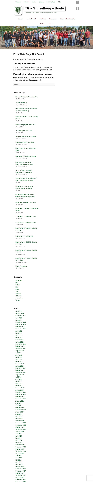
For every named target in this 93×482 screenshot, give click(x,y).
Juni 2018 (18, 458)
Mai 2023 (18, 357)
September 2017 (20, 475)
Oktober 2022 (19, 370)
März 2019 (18, 442)
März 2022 (18, 386)
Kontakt (41, 2)
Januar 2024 (19, 342)
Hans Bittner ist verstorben (24, 236)
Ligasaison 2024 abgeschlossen (25, 156)
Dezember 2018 (20, 447)
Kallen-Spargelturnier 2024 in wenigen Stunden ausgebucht (25, 195)
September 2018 (20, 451)
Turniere (42, 23)
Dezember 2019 (20, 423)
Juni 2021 (18, 405)
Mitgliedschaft (51, 2)
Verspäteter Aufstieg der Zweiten (25, 136)
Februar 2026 (19, 313)
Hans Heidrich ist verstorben (24, 142)
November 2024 (20, 324)
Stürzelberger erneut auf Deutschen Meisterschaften (24, 163)
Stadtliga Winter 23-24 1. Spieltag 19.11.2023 (26, 259)
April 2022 (18, 383)
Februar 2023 (19, 364)
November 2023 (20, 344)
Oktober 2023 (19, 346)
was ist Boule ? (31, 19)
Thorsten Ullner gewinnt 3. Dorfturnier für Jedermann (23, 171)
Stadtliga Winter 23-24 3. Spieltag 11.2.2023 (26, 243)
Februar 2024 (19, 340)
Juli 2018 (18, 455)
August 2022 (19, 375)
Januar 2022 (19, 390)
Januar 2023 (19, 366)
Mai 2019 (18, 438)
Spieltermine (52, 19)
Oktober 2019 (19, 427)
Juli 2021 (18, 403)
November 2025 (20, 316)
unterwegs (18, 298)
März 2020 (18, 418)
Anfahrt (34, 2)
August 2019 (19, 431)
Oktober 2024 (19, 326)
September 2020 (20, 410)
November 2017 (20, 471)
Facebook (77, 8)
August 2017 (19, 477)
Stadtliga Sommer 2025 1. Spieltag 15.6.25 (26, 118)
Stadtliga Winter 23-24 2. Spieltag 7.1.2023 (26, 251)
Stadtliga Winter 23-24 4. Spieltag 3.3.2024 (26, 229)
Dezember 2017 (20, 469)
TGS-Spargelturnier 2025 (23, 130)
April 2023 (18, 359)
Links (59, 2)
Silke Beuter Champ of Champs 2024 (25, 149)
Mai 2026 (18, 311)
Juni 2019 (18, 436)
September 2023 (20, 348)
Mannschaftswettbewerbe (67, 19)
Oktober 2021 (19, 396)
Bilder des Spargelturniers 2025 (25, 125)
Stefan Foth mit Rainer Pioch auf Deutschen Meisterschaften (25, 179)
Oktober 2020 (19, 407)
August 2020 (19, 412)
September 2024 (20, 329)
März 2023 (18, 361)
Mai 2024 (18, 333)
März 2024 (18, 337)
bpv (16, 282)
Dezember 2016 (20, 480)
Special (17, 291)
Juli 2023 (18, 353)
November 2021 (20, 394)
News (17, 289)
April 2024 (18, 335)
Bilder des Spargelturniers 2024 (25, 202)
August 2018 (19, 453)
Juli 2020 (18, 414)
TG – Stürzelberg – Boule (44, 8)
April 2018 (18, 462)
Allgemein (18, 280)
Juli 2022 (18, 377)
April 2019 (18, 440)
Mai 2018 (18, 460)
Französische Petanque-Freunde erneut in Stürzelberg (26, 110)
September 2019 (20, 429)
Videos (17, 300)
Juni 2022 (18, 379)
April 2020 (18, 416)
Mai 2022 (18, 381)
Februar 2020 (19, 421)
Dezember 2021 (20, 392)
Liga (16, 287)
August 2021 (19, 401)
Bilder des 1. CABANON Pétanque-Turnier (26, 209)
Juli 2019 (18, 434)
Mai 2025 (18, 320)
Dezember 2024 (20, 322)
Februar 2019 (19, 445)
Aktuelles (18, 2)
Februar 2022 (19, 388)
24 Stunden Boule (21, 102)
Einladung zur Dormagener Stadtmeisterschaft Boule (24, 187)
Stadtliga (18, 293)
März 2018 (18, 464)
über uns (20, 19)
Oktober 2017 (19, 473)
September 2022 (20, 372)
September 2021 (20, 399)
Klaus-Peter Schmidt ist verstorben (26, 97)
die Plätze (42, 19)
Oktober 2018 (19, 449)
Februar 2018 (19, 466)
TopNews (18, 296)
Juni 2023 (18, 355)
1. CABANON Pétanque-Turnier (25, 216)
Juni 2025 (18, 318)
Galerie (51, 23)
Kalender (26, 2)
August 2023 (19, 351)
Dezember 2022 (20, 368)
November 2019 (20, 425)
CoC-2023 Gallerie (21, 266)
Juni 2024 (18, 331)
